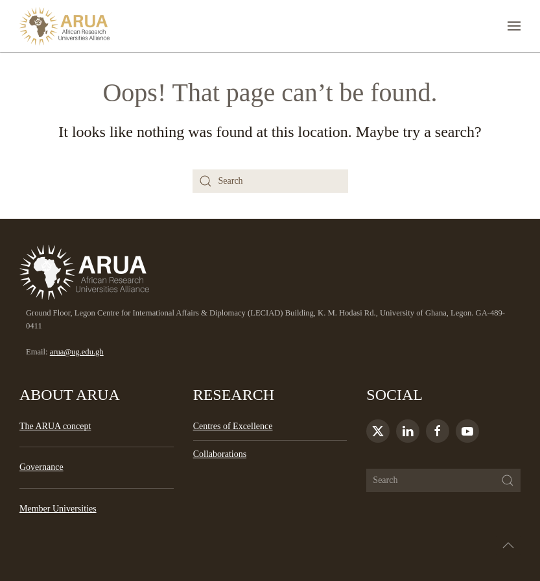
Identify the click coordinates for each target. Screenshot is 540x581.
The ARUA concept (55, 426)
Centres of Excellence (233, 426)
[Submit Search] (508, 480)
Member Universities (58, 508)
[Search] (270, 181)
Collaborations (219, 454)
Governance (41, 467)
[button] (514, 26)
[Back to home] (64, 26)
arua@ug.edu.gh (77, 351)
